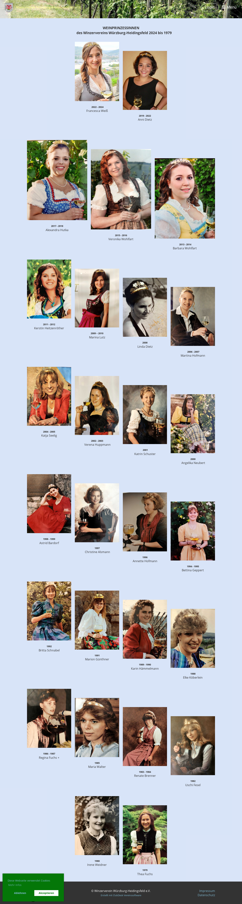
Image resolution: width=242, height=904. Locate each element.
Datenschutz (206, 895)
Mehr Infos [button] (15, 885)
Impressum (207, 891)
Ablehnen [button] (20, 893)
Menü (229, 7)
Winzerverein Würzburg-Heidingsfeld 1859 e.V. (48, 7)
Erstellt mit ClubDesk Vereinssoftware (121, 895)
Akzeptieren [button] (46, 893)
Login (210, 7)
